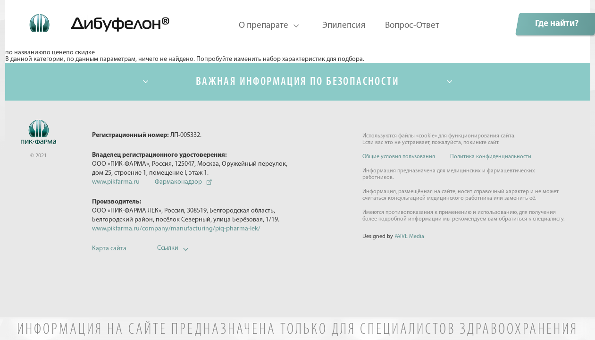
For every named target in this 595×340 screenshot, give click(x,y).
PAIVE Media (409, 236)
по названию (24, 53)
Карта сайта (109, 248)
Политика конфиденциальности (490, 157)
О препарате (263, 25)
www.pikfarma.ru (116, 182)
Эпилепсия (343, 25)
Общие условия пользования (398, 157)
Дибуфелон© (89, 18)
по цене (54, 53)
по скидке (80, 53)
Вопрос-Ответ (412, 25)
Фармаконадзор (178, 182)
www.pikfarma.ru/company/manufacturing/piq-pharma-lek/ (176, 228)
